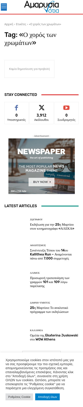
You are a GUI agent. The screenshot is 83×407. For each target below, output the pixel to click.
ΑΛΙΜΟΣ (35, 273)
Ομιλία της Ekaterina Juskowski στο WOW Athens (54, 337)
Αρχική (8, 24)
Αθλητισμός (38, 245)
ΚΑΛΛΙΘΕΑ (36, 330)
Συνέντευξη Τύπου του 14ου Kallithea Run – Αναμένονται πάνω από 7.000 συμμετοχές (51, 254)
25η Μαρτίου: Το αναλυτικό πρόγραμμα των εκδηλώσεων (49, 310)
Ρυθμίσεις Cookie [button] (19, 397)
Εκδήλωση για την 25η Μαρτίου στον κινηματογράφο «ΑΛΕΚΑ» (52, 227)
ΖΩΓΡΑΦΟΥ (36, 219)
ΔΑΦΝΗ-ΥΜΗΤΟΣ (40, 303)
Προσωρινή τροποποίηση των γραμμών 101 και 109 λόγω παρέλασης (49, 282)
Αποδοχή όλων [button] (47, 397)
